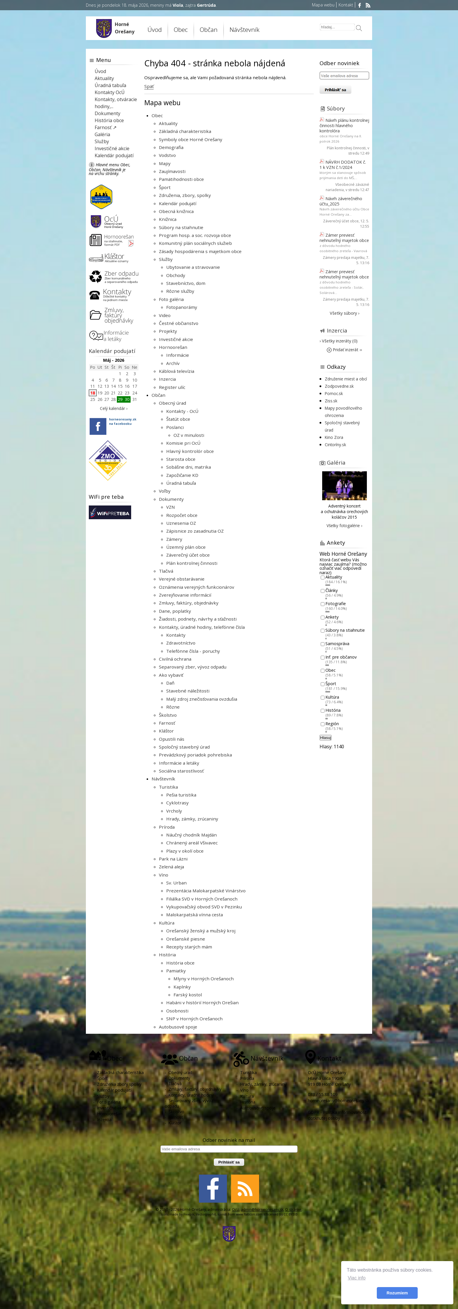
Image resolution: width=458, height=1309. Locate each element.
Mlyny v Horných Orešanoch (204, 978)
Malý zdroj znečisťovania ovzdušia (201, 699)
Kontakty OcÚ (110, 92)
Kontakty (175, 635)
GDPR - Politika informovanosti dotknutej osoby (337, 1115)
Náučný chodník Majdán (191, 835)
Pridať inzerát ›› (344, 349)
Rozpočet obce (181, 515)
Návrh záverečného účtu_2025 (341, 201)
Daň (170, 683)
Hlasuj (325, 737)
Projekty (168, 331)
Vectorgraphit (206, 1214)
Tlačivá (166, 571)
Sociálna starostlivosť (181, 771)
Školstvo (168, 715)
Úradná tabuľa (181, 483)
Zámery (174, 539)
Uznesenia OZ (181, 523)
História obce (180, 963)
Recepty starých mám (189, 947)
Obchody (175, 275)
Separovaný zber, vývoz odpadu (192, 667)
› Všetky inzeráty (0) (339, 341)
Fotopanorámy (181, 307)
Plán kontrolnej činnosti (191, 563)
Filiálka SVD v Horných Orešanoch (201, 899)
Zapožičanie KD (182, 475)
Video (165, 315)
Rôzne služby (180, 291)
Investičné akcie (176, 339)
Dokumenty (171, 499)
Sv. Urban (176, 883)
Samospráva (337, 643)
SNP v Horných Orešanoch (194, 1018)
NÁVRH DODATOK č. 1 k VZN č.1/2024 (343, 164)
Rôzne (173, 707)
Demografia (171, 147)
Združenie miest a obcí (346, 379)
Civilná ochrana (175, 659)
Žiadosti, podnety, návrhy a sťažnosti (198, 619)
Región (332, 723)
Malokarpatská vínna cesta (194, 914)
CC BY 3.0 (290, 1214)
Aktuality (168, 123)
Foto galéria (171, 299)
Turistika (168, 787)
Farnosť (167, 723)
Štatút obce (178, 419)
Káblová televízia (176, 371)
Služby (166, 259)
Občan (209, 29)
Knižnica (167, 219)
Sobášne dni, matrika (188, 467)
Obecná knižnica (176, 211)
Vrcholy (174, 811)
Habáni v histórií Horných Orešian (202, 1002)
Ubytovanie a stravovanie (193, 267)
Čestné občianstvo (178, 323)
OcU (235, 1209)
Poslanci (175, 427)
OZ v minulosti (189, 435)
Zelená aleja (171, 867)
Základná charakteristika (185, 131)
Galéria (102, 134)
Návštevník (244, 29)
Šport (165, 187)
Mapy (165, 163)
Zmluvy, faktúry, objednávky (188, 603)
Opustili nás (171, 739)
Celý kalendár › (113, 408)
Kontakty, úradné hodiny (191, 1095)
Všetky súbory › (344, 313)
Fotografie (335, 604)
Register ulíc (172, 387)
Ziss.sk (331, 401)
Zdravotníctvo (180, 643)
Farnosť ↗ (106, 127)
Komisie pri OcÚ (183, 443)
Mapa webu (323, 5)
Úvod (155, 29)
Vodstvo (167, 155)
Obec (181, 29)
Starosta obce (180, 459)
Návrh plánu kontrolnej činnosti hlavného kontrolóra (344, 125)
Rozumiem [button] (397, 1293)
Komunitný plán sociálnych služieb (195, 243)
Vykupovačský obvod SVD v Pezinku (204, 907)
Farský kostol (188, 995)
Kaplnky (182, 987)
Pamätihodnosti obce (181, 179)
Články (331, 590)
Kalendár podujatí (177, 203)
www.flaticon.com (249, 1214)
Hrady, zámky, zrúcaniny (192, 819)
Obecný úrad (172, 403)
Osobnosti (177, 1011)
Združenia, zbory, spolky (185, 195)
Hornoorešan (173, 347)
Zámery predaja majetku (344, 257)
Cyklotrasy (177, 803)
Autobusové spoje (178, 1027)
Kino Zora (334, 437)
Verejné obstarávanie (181, 579)
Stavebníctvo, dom (185, 283)
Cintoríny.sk (335, 444)
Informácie (177, 355)
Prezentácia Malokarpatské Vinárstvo (206, 891)
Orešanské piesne (185, 939)
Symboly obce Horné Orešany (190, 139)
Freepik (188, 1214)
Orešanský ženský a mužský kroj (200, 931)
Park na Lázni (173, 859)
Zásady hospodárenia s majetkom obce (200, 251)
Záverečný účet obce (188, 555)
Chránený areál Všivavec (192, 843)
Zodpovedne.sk (339, 386)
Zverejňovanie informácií (185, 595)
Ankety (332, 617)
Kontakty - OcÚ (182, 411)
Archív (173, 363)
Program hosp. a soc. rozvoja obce (195, 235)
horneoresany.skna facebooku (122, 421)
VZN (170, 507)
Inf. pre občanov (341, 657)
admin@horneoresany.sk (262, 1209)
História (167, 954)
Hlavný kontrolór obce (190, 451)
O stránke (293, 1209)
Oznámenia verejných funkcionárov (196, 587)
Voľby (165, 491)
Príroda (167, 827)
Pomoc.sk (334, 393)
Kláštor (166, 731)
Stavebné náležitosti (187, 691)
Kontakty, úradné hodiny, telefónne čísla (202, 627)
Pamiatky (176, 971)
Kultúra (166, 923)
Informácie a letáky (179, 763)
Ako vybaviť (171, 675)
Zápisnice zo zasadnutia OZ (195, 531)
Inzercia (167, 379)
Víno (163, 875)
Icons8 (222, 1214)
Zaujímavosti (172, 171)
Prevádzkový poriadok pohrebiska (195, 755)
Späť (149, 86)
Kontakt (346, 5)
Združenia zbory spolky (119, 1084)
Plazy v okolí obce (185, 851)
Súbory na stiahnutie (181, 227)
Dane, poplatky (175, 611)
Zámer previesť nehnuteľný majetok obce (344, 237)
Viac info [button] (356, 1277)
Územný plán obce (186, 547)
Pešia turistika (181, 795)
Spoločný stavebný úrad (184, 747)
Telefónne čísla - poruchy (193, 651)
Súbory (336, 108)
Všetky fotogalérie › (344, 525)
